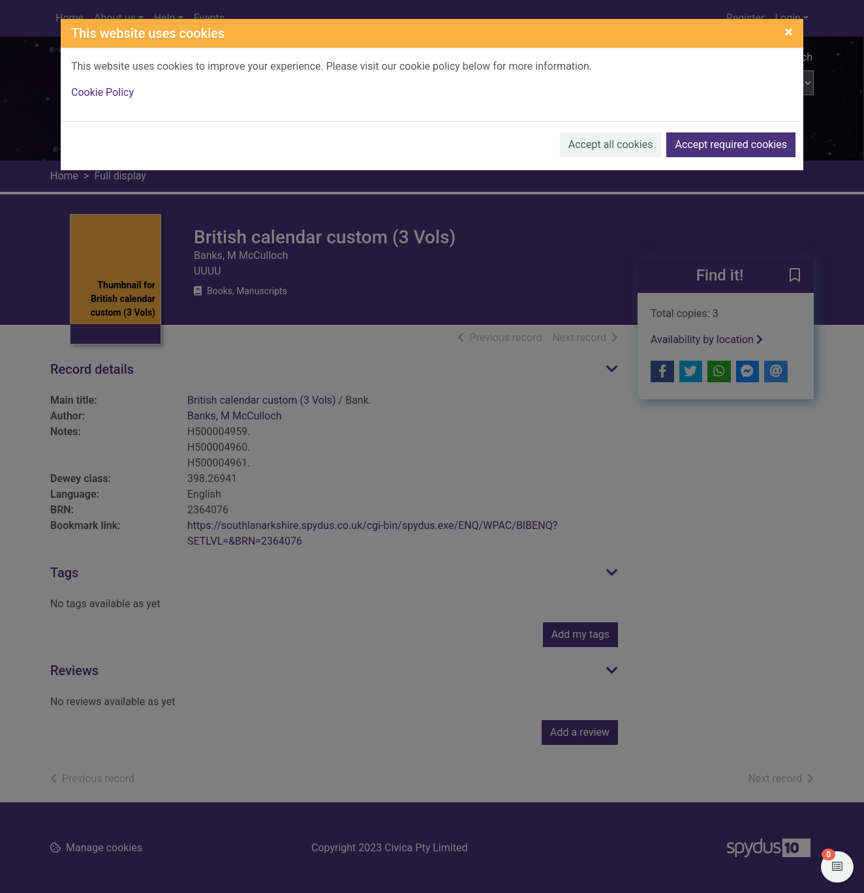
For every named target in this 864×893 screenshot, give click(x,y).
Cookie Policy (102, 92)
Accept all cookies (610, 144)
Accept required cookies (731, 144)
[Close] (788, 32)
